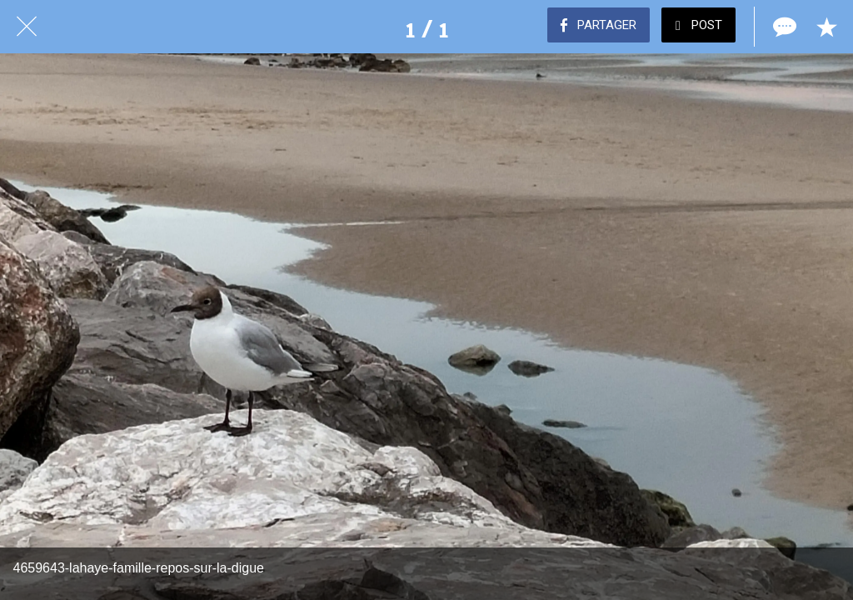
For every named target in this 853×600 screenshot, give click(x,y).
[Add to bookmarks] (826, 27)
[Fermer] (27, 27)
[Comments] (783, 27)
